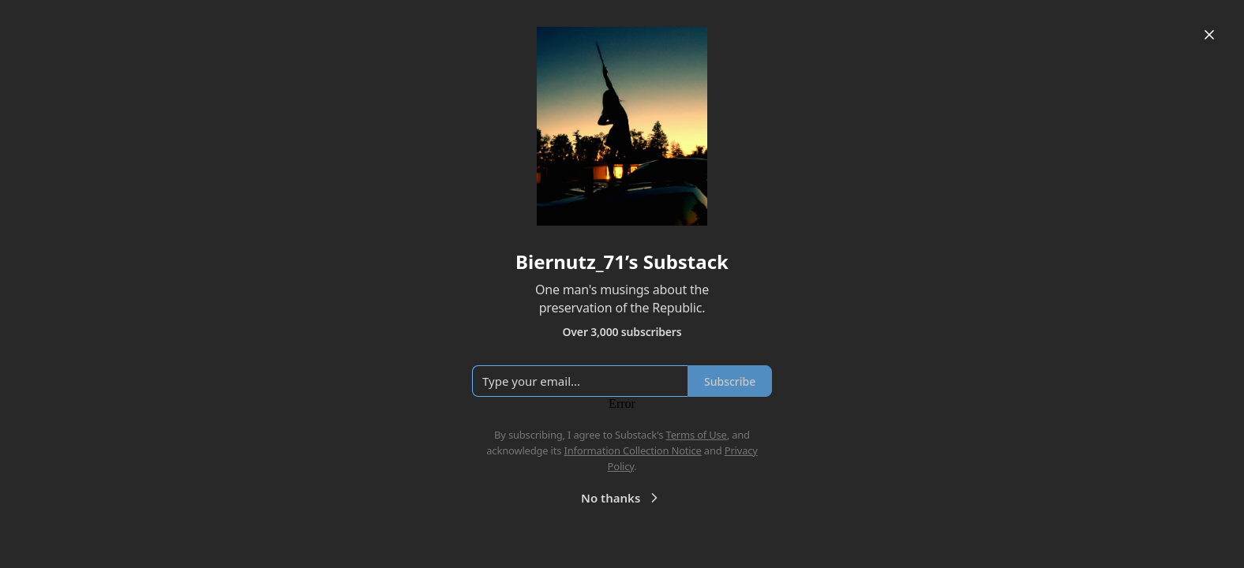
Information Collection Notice (632, 450)
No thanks (621, 498)
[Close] (1209, 34)
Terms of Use (696, 435)
